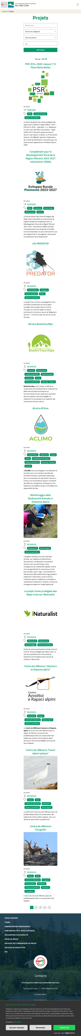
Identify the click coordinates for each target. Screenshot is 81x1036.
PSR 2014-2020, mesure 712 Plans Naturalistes (40, 65)
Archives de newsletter (15, 947)
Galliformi (46, 803)
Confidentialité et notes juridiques (20, 930)
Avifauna (38, 208)
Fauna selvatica (31, 294)
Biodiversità (30, 212)
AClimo (28, 466)
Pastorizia (44, 454)
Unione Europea (40, 114)
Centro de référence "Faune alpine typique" (40, 751)
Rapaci (40, 716)
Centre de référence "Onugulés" (40, 827)
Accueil (4, 11)
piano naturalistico (32, 117)
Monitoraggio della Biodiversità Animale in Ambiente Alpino (40, 498)
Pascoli (40, 212)
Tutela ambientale (32, 374)
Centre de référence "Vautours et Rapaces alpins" (40, 667)
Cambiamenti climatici (41, 458)
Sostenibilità (32, 454)
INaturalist (32, 641)
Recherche (30, 286)
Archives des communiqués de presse (20, 943)
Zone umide (48, 208)
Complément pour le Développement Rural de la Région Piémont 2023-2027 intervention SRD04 (40, 156)
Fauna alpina (46, 807)
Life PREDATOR (40, 243)
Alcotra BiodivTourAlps (40, 324)
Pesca (42, 294)
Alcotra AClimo (41, 408)
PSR (29, 114)
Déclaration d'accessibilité (16, 935)
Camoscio (45, 887)
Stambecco (30, 891)
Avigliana (44, 290)
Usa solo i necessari (16, 1027)
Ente (37, 800)
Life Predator (33, 290)
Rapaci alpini (47, 720)
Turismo (31, 370)
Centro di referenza (33, 720)
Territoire (30, 110)
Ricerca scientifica (32, 297)
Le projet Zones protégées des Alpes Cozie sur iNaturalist (40, 592)
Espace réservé (11, 918)
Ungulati (46, 880)
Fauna (30, 800)
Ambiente (29, 378)
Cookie (7, 922)
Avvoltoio (31, 716)
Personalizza (40, 1027)
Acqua (53, 454)
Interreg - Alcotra (48, 382)
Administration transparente (17, 926)
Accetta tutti (64, 1027)
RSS (6, 951)
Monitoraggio (45, 548)
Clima (38, 378)
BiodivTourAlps (47, 374)
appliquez (40, 50)
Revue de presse (11, 939)
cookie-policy (17, 1022)
